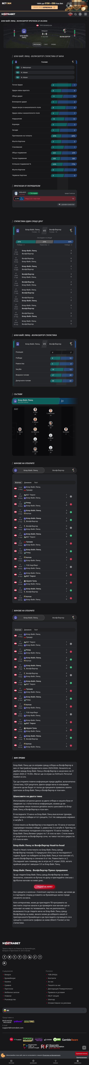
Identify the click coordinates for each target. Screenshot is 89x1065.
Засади (15, 130)
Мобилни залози (12, 992)
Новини (8, 996)
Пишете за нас (54, 985)
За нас (50, 981)
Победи (19, 358)
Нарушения (17, 119)
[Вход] (80, 14)
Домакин (27, 482)
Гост (36, 482)
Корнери (15, 124)
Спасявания (17, 147)
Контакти (52, 978)
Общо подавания (19, 152)
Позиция (19, 352)
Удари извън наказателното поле (26, 113)
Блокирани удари (19, 102)
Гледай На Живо (44, 886)
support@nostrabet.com (12, 1027)
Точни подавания (19, 158)
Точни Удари (17, 85)
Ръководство (10, 999)
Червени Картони (19, 175)
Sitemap (51, 999)
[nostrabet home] (11, 943)
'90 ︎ (17, 77)
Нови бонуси (77, 1062)
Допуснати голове (23, 380)
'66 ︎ (17, 72)
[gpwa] (28, 1039)
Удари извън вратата (21, 90)
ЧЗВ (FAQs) (52, 974)
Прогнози (11, 1062)
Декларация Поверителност (60, 989)
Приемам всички (81, 1053)
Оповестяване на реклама (59, 1003)
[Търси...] (75, 14)
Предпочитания (81, 1057)
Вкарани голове (22, 375)
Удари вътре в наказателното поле (26, 107)
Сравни (8, 985)
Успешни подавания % (21, 164)
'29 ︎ (17, 67)
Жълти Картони (18, 141)
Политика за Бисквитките (51, 1055)
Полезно (55, 1062)
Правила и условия (56, 992)
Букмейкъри (10, 978)
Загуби (18, 369)
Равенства (20, 363)
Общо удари (17, 96)
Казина (8, 981)
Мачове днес (33, 1062)
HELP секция (53, 996)
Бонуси (8, 974)
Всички (18, 482)
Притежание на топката (22, 135)
